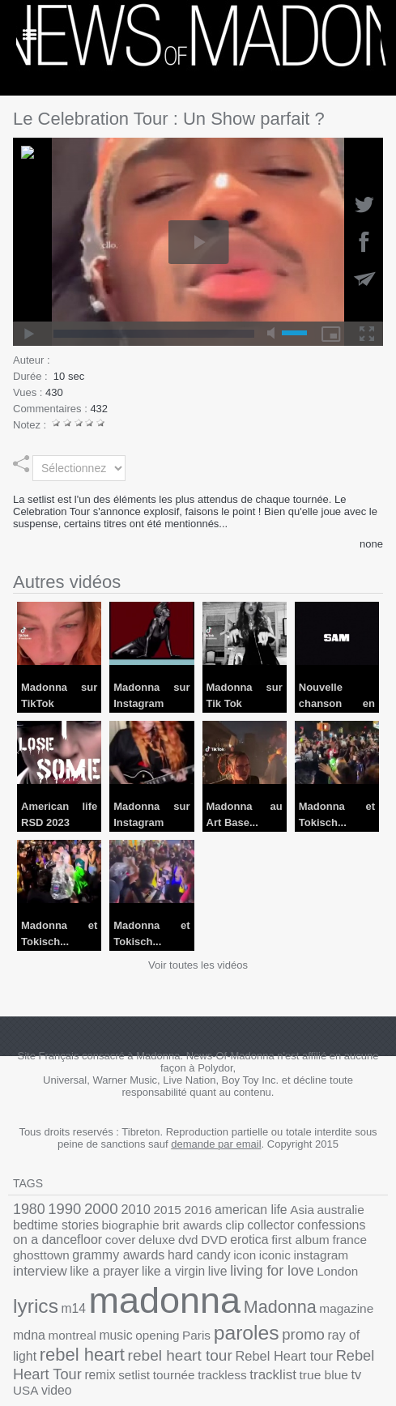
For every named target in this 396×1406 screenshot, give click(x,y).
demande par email (216, 1144)
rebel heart (144, 1318)
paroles (332, 1300)
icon (80, 1248)
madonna (260, 1272)
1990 (58, 1208)
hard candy (40, 1248)
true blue (321, 1336)
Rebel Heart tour (320, 1320)
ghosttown (269, 1235)
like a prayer (253, 1248)
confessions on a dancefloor (289, 1222)
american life (221, 1209)
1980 (26, 1208)
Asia (266, 1209)
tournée (190, 1336)
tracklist (277, 1335)
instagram (147, 1248)
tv (350, 1335)
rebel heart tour (229, 1319)
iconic (107, 1248)
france (227, 1235)
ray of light (78, 1320)
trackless (232, 1336)
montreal (180, 1302)
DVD (108, 1235)
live (352, 1248)
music (218, 1302)
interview (197, 1248)
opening (255, 1302)
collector (196, 1222)
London (106, 1279)
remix (126, 1336)
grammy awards (337, 1235)
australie (300, 1209)
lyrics (146, 1277)
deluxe (58, 1235)
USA (369, 1336)
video (26, 1349)
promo (31, 1319)
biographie (74, 1222)
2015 (148, 1209)
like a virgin (313, 1248)
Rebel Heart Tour (61, 1335)
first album (185, 1235)
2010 (121, 1208)
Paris (289, 1302)
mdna (143, 1301)
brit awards (127, 1222)
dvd (85, 1235)
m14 (179, 1279)
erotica (139, 1235)
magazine (102, 1302)
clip (164, 1222)
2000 (89, 1207)
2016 (175, 1209)
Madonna (44, 1300)
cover (26, 1235)
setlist (155, 1336)
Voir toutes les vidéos (198, 965)
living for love (49, 1278)
